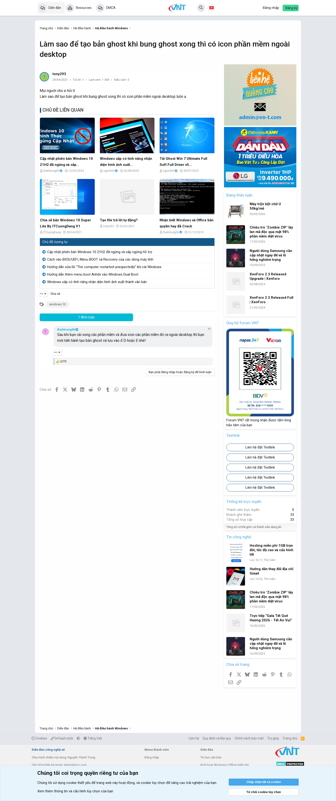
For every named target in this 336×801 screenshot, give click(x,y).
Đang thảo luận (239, 195)
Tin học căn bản (210, 757)
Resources (83, 8)
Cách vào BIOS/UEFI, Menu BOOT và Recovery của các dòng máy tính (100, 259)
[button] (78, 738)
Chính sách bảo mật (249, 738)
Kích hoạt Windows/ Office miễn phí (224, 765)
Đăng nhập (151, 757)
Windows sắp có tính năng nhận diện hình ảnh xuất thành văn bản (97, 282)
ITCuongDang (52, 232)
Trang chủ (290, 738)
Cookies (39, 738)
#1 (209, 329)
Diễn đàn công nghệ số (48, 749)
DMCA (111, 8)
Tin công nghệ (238, 537)
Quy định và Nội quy (217, 738)
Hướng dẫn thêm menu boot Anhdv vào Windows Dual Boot (92, 274)
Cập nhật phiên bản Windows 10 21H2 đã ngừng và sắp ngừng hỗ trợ (99, 252)
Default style (62, 738)
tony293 (59, 74)
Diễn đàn (55, 8)
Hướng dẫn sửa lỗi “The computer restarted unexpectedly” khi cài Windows (104, 267)
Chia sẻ (55, 293)
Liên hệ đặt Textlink (260, 447)
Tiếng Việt (93, 738)
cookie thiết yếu (78, 783)
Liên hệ (194, 738)
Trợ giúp (273, 738)
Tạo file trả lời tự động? (119, 220)
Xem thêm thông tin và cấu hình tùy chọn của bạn (75, 791)
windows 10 (57, 304)
